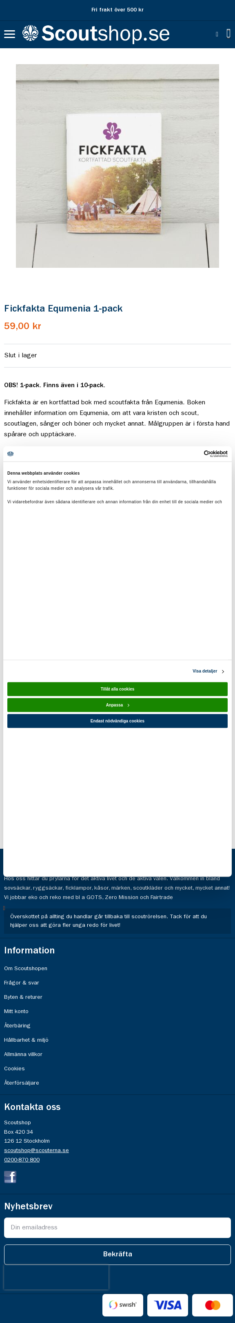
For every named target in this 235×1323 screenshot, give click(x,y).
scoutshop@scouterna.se (36, 1150)
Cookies (14, 1068)
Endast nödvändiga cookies (117, 721)
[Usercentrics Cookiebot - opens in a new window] (192, 454)
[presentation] (56, 1277)
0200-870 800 (22, 1159)
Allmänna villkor (23, 1054)
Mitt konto (16, 1011)
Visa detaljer (205, 671)
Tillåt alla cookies (118, 689)
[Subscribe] (117, 1255)
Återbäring (17, 1025)
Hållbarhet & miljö (26, 1040)
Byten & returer (23, 997)
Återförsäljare (21, 1083)
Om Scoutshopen (25, 968)
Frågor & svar (21, 982)
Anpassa (118, 705)
